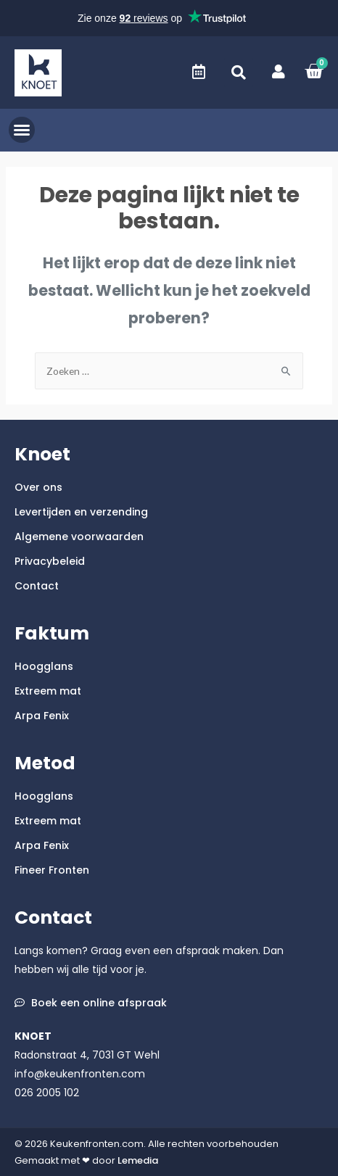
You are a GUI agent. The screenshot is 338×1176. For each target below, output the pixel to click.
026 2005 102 (47, 1092)
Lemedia (138, 1160)
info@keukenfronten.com (80, 1074)
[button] (238, 72)
